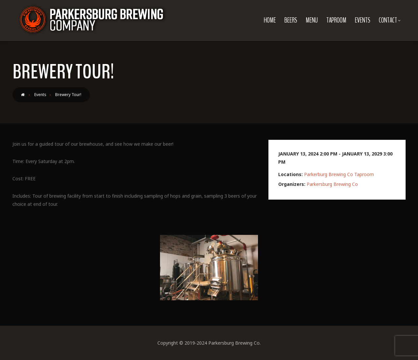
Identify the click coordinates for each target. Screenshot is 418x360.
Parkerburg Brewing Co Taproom (339, 174)
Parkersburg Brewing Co (332, 184)
